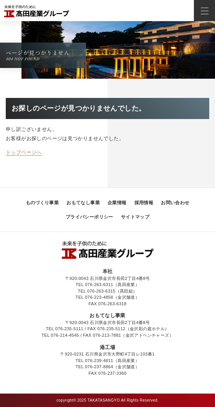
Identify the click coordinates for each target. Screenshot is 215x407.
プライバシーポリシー (89, 216)
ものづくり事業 (42, 202)
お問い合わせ (175, 202)
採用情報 (144, 202)
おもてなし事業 (83, 202)
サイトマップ (135, 216)
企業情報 (117, 202)
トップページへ (24, 152)
